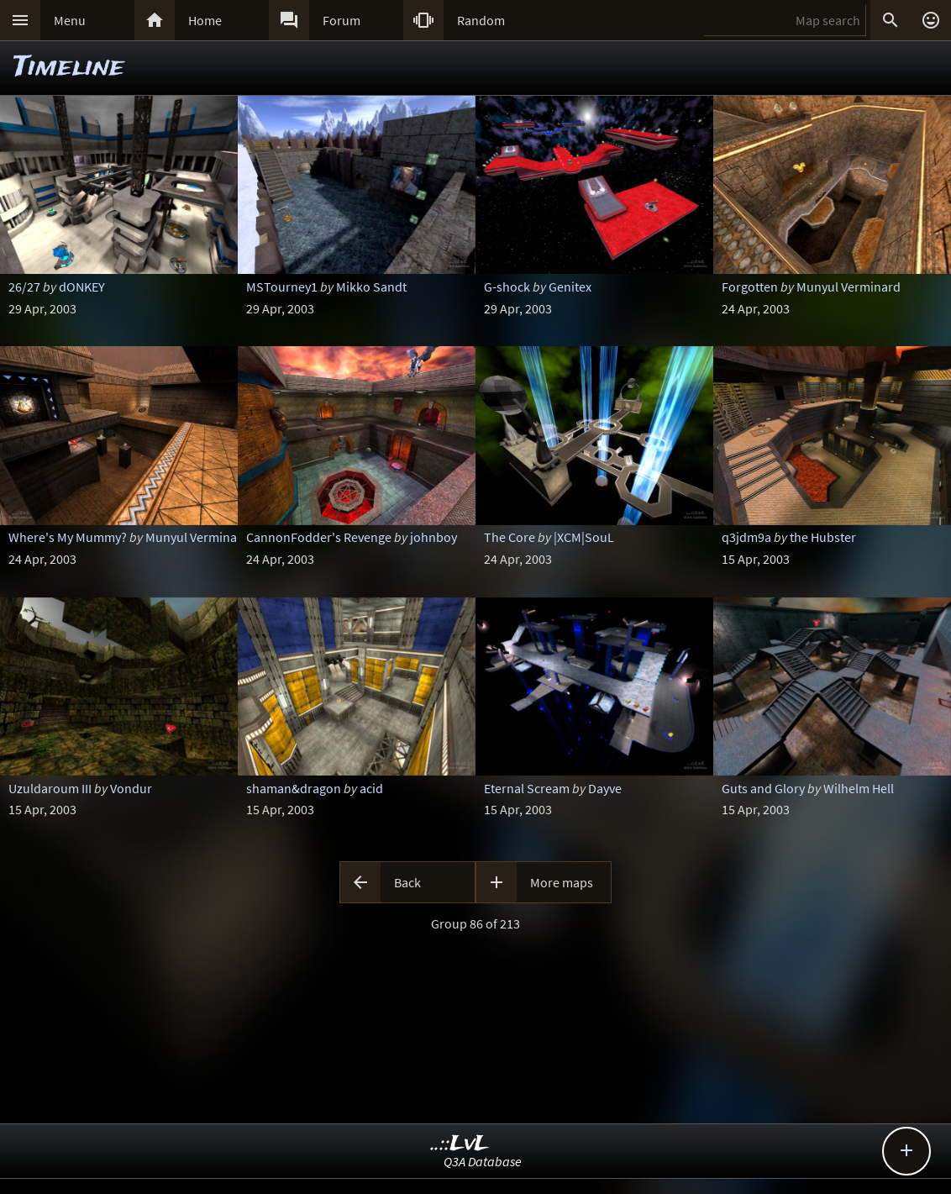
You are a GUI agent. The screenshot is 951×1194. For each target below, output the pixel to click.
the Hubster (823, 537)
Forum (341, 20)
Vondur (131, 788)
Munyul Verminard (848, 286)
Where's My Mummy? (67, 537)
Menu (70, 20)
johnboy (433, 537)
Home (205, 20)
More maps (561, 882)
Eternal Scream (527, 788)
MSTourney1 (282, 286)
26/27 (24, 286)
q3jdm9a (746, 537)
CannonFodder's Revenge (318, 537)
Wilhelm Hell (858, 788)
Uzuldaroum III (50, 788)
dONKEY (82, 286)
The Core (509, 537)
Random (481, 20)
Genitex (570, 286)
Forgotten (750, 286)
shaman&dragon (293, 788)
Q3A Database (483, 1161)
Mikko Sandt (371, 286)
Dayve (605, 788)
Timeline (68, 67)
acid (371, 788)
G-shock (507, 286)
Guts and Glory (763, 788)
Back (407, 882)
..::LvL (460, 1144)
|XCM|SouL (584, 537)
